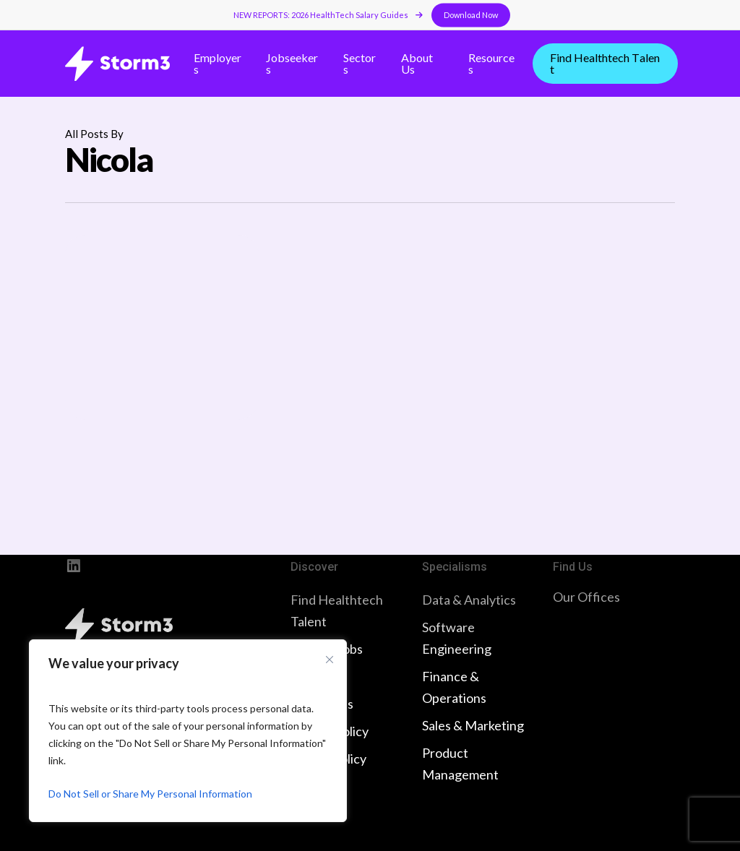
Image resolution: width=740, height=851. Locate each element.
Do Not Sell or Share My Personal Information (150, 793)
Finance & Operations (454, 687)
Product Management (460, 763)
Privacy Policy (330, 731)
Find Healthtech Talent (337, 610)
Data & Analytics (469, 600)
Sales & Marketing (473, 725)
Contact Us (322, 704)
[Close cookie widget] (329, 659)
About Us (317, 676)
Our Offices (586, 597)
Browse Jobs (327, 649)
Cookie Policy (328, 758)
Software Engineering (456, 638)
